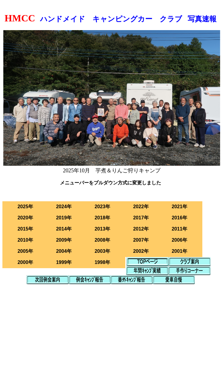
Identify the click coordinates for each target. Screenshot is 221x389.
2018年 (102, 217)
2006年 (179, 240)
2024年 (64, 206)
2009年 (64, 240)
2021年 (179, 206)
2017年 (141, 217)
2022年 (141, 206)
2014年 (64, 228)
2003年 (102, 251)
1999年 (64, 262)
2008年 (102, 240)
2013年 (102, 228)
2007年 (141, 240)
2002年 (141, 251)
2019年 (64, 217)
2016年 (179, 217)
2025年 (25, 206)
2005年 (25, 251)
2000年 (25, 262)
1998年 (102, 262)
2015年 (25, 228)
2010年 (25, 240)
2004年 (64, 251)
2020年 (25, 217)
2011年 (179, 228)
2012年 (141, 228)
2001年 (179, 251)
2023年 (102, 206)
